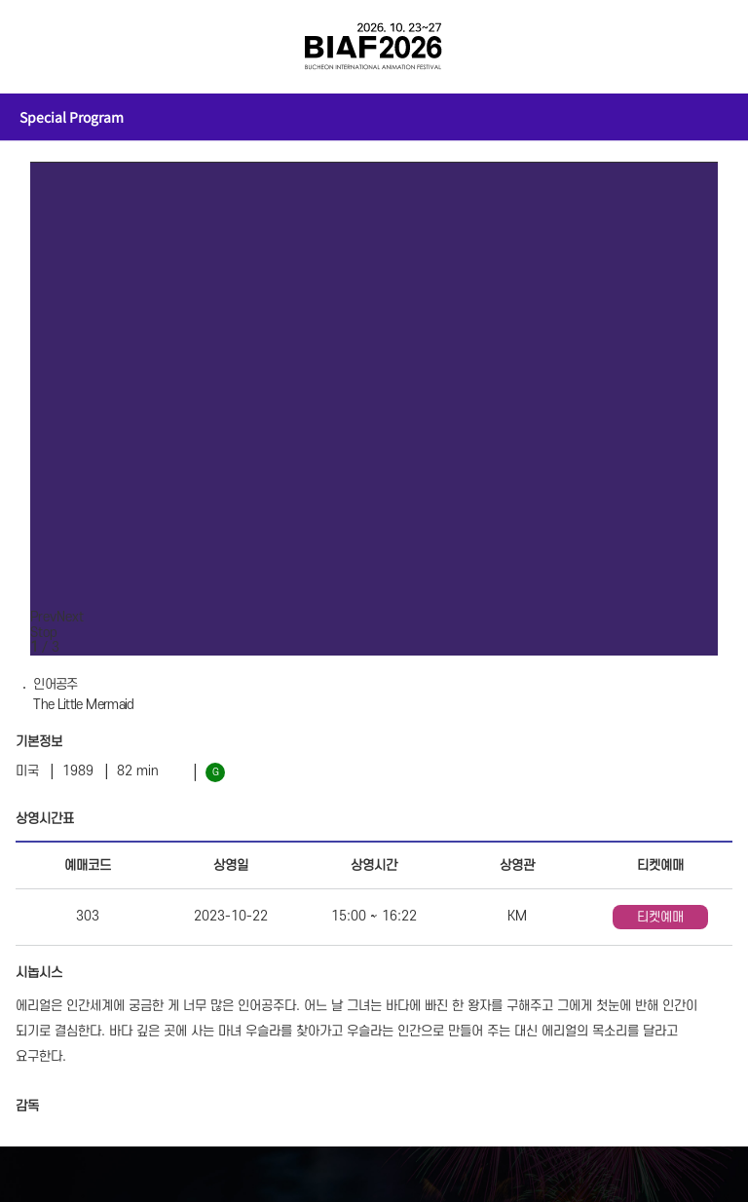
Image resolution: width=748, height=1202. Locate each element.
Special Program (71, 117)
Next (70, 617)
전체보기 (43, 46)
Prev (43, 617)
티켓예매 (660, 917)
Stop (43, 632)
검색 (705, 46)
